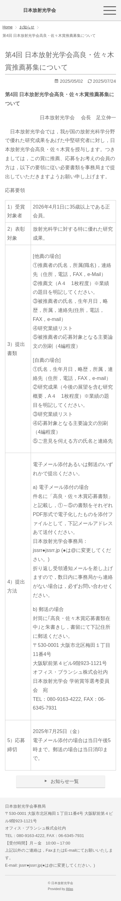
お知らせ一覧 (60, 781)
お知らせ (26, 27)
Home (8, 27)
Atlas (69, 889)
